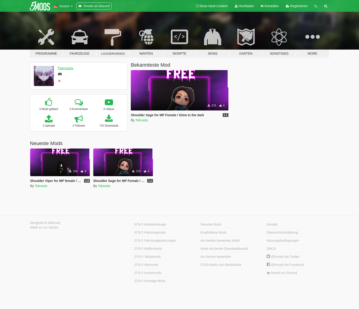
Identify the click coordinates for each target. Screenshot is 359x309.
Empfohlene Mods (214, 232)
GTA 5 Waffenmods (148, 248)
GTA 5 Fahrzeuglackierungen (155, 240)
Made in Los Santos (44, 227)
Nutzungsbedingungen (283, 240)
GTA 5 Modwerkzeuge (150, 224)
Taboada (65, 68)
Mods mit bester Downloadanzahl (224, 248)
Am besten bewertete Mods (220, 240)
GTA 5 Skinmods (146, 265)
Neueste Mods (211, 224)
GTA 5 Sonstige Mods (149, 281)
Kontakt (272, 224)
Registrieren (297, 6)
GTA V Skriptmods (147, 256)
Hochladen (244, 6)
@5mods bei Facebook (285, 265)
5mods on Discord (282, 273)
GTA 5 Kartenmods (147, 273)
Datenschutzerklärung (282, 232)
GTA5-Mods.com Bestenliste (221, 265)
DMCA (271, 248)
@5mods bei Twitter (283, 257)
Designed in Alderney (45, 223)
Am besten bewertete (216, 256)
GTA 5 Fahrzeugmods (150, 232)
